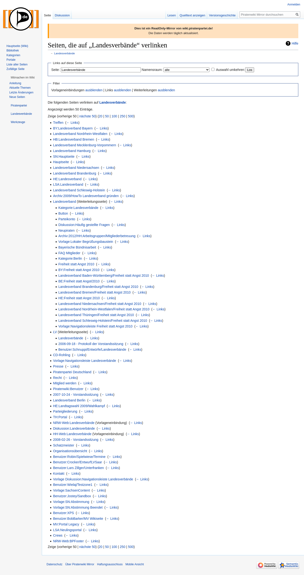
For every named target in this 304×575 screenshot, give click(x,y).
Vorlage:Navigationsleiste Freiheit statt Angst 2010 (95, 326)
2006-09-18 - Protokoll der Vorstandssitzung (90, 344)
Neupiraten (66, 230)
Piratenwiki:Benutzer (68, 389)
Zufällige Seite (15, 69)
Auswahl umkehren (230, 70)
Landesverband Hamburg (71, 151)
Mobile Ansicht (134, 564)
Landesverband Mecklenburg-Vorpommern (84, 145)
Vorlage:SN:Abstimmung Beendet (78, 507)
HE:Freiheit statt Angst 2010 (79, 298)
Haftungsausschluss (110, 564)
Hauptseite (61, 162)
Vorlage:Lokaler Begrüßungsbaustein (85, 242)
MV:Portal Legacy (66, 524)
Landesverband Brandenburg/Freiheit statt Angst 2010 (98, 287)
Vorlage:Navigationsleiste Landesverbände (84, 361)
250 (122, 116)
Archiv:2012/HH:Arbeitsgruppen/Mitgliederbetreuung (97, 236)
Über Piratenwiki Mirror (79, 564)
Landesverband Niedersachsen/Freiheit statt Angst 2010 (99, 304)
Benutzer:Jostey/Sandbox (72, 496)
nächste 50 (87, 116)
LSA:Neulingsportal (67, 530)
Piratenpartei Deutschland (72, 372)
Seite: (55, 70)
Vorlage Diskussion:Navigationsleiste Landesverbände (93, 479)
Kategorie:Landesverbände (78, 208)
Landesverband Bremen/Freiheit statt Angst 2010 (94, 292)
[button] (23, 77)
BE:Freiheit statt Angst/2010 (79, 281)
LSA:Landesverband (68, 184)
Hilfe (295, 43)
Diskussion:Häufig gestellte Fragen (84, 225)
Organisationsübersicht (70, 451)
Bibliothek (12, 50)
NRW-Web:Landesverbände (73, 423)
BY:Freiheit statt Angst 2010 (79, 270)
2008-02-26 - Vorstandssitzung (75, 440)
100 (114, 116)
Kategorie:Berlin (70, 258)
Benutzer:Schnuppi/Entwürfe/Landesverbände (92, 349)
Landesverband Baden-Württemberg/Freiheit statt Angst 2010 (103, 275)
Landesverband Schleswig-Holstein (79, 190)
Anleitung (15, 83)
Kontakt (58, 473)
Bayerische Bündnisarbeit (77, 247)
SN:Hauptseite (63, 156)
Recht (57, 378)
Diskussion (62, 15)
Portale (10, 59)
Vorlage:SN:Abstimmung (71, 502)
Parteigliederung (65, 411)
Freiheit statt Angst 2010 (76, 264)
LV (55, 332)
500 (130, 116)
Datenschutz (54, 564)
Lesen (171, 15)
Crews (57, 535)
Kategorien (13, 55)
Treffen (58, 122)
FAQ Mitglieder (69, 253)
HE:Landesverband (67, 179)
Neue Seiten (17, 97)
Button (63, 213)
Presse (58, 366)
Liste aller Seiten (17, 64)
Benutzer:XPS (63, 513)
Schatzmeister (63, 445)
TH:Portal (60, 417)
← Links (72, 122)
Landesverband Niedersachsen (76, 168)
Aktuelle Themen (20, 87)
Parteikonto (66, 219)
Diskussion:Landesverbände (74, 428)
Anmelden (293, 4)
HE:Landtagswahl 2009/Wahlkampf (79, 406)
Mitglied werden (64, 383)
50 (107, 116)
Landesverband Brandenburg (74, 173)
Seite (47, 15)
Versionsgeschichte (222, 15)
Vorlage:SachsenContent (71, 490)
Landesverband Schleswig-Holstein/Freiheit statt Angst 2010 (102, 320)
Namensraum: (152, 70)
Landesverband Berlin (69, 400)
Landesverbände (64, 53)
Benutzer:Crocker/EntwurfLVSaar (77, 462)
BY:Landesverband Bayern (73, 128)
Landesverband (64, 201)
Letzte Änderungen (21, 92)
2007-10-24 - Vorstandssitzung (75, 394)
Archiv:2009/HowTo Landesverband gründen (86, 196)
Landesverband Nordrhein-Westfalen (80, 134)
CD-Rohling (61, 355)
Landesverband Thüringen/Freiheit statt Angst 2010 (96, 315)
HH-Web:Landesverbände (72, 434)
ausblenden (93, 90)
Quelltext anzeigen (192, 15)
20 (101, 116)
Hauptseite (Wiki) (17, 46)
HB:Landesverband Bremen (73, 139)
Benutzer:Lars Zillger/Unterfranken (78, 468)
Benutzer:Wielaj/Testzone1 (72, 485)
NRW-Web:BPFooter (68, 541)
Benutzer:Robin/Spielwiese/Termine (79, 457)
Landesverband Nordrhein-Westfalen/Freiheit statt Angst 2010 (103, 309)
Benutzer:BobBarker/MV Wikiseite (78, 518)
